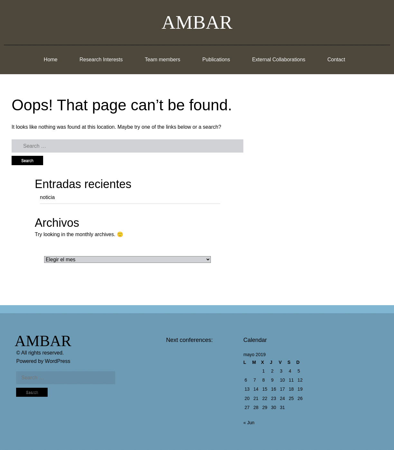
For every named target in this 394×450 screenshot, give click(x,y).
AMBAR (197, 22)
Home (51, 59)
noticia (47, 197)
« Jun (248, 422)
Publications (216, 59)
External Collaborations (278, 59)
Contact (336, 59)
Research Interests (101, 59)
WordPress (57, 361)
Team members (162, 59)
